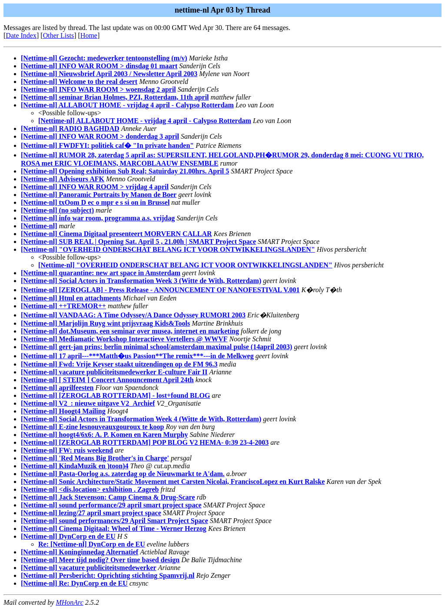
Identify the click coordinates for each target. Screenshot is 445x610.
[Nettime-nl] (39, 226)
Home (88, 35)
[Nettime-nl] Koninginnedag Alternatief (79, 552)
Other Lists (58, 35)
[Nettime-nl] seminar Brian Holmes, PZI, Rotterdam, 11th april (115, 97)
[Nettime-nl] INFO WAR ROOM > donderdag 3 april (100, 136)
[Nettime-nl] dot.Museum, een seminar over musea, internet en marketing (130, 331)
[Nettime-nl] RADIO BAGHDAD (70, 128)
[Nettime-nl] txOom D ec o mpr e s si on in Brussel (95, 202)
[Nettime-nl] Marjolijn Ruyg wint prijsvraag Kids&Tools (105, 323)
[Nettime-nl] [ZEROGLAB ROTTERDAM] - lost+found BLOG (115, 395)
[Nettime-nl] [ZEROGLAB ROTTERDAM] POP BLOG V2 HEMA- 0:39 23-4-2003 (145, 442)
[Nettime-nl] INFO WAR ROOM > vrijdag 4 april (95, 186)
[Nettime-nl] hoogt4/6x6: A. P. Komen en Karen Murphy (104, 434)
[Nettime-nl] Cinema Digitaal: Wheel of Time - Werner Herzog (113, 528)
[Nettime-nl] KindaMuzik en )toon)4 (75, 466)
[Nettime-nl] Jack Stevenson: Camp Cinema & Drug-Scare (108, 497)
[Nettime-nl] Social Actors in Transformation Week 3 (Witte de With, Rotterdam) (141, 280)
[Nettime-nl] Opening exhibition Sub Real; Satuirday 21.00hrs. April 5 (125, 171)
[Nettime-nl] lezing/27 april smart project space (91, 513)
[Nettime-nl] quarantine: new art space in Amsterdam (100, 273)
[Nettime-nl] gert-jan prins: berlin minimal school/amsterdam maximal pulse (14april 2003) (156, 346)
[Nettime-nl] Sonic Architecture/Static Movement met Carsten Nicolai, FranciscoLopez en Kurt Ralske (173, 481)
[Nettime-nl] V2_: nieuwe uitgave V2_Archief (88, 403)
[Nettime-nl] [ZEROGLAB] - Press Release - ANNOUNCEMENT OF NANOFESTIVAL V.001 (160, 289)
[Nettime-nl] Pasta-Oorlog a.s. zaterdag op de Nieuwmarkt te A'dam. (123, 473)
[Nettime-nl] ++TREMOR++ (63, 306)
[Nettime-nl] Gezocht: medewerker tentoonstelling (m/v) (104, 58)
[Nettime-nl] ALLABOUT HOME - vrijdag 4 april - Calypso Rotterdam (127, 105)
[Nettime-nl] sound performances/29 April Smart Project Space (114, 520)
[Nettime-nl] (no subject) (57, 210)
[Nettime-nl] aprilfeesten (57, 387)
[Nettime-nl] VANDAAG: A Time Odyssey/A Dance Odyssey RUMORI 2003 (133, 315)
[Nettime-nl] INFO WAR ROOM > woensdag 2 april (98, 89)
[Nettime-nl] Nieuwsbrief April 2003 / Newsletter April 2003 (109, 73)
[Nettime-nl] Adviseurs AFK (62, 179)
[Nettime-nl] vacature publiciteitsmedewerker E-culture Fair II (114, 372)
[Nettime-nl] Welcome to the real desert (79, 81)
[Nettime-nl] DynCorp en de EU (68, 536)
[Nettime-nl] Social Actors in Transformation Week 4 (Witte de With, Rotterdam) (141, 419)
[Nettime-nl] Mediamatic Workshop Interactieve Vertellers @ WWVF (124, 339)
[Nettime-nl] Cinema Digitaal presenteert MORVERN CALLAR (116, 233)
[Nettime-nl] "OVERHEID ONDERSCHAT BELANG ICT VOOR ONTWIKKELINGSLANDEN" (168, 249)
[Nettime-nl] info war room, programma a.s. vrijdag (98, 218)
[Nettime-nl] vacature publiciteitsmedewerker (88, 567)
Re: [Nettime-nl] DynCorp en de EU (91, 544)
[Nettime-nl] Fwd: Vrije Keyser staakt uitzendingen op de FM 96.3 (119, 364)
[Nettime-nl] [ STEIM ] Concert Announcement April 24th (107, 379)
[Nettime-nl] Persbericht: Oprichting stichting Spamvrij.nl (108, 575)
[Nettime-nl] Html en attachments (71, 298)
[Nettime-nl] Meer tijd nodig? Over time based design (100, 559)
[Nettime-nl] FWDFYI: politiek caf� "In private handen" (107, 145)
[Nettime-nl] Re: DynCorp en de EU (74, 583)
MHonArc (69, 602)
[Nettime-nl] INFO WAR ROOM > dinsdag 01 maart (99, 66)
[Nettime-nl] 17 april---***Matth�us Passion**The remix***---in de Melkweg (137, 356)
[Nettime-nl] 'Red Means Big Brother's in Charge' (95, 458)
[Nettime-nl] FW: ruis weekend (67, 450)
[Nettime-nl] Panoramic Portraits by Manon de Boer (98, 194)
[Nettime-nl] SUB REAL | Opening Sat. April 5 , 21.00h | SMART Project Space (138, 241)
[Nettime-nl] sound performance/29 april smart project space (111, 505)
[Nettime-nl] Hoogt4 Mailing (63, 411)
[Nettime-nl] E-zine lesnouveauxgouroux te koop (92, 426)
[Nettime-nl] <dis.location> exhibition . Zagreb (90, 489)
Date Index (21, 35)
